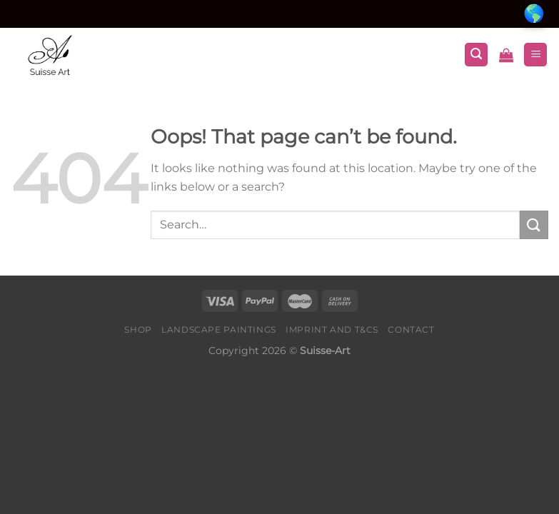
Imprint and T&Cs (332, 329)
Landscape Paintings (218, 329)
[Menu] (535, 54)
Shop (137, 329)
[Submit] (534, 224)
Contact (411, 329)
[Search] (476, 54)
